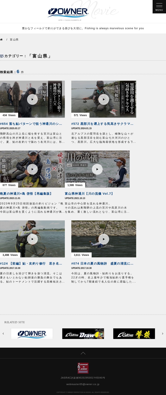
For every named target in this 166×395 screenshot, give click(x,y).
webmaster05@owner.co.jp (83, 384)
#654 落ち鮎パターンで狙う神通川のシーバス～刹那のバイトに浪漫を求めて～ (32, 123)
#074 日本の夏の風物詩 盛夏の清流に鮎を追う (103, 263)
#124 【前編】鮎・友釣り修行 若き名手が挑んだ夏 (32, 263)
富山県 (14, 39)
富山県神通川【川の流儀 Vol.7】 (90, 193)
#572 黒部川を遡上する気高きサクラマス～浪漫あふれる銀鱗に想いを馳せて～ (103, 123)
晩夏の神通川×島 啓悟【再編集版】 (26, 193)
